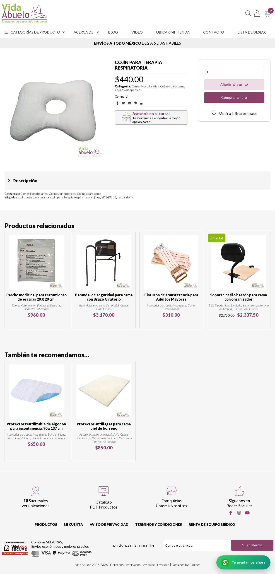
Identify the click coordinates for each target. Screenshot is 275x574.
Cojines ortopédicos (128, 90)
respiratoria (125, 197)
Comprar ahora (234, 97)
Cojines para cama (172, 86)
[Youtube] (247, 512)
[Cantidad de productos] (234, 72)
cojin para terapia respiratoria (70, 197)
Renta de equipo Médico (212, 524)
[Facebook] (230, 512)
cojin (21, 197)
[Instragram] (239, 512)
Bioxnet (195, 565)
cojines (95, 197)
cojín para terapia (37, 197)
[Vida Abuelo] (24, 13)
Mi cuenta (73, 524)
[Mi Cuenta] (257, 13)
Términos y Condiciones (158, 524)
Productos (46, 524)
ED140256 (108, 197)
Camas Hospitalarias (145, 86)
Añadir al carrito (234, 84)
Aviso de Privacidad (109, 524)
